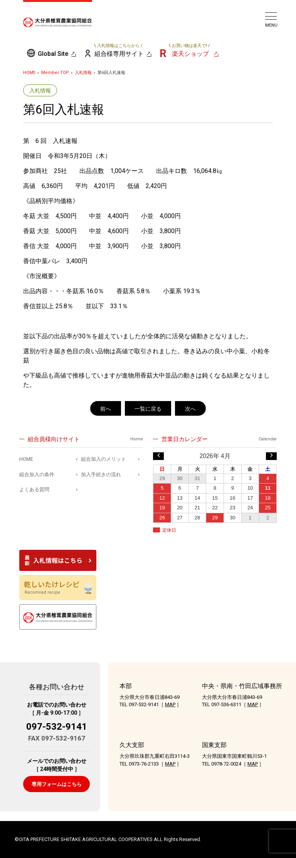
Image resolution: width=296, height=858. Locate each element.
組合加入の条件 (36, 474)
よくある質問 (34, 489)
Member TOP (55, 72)
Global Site (53, 53)
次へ (190, 409)
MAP (170, 704)
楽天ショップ (189, 50)
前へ (105, 409)
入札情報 (83, 72)
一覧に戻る (148, 409)
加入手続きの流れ (101, 474)
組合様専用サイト (118, 50)
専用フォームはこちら (57, 784)
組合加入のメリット (103, 459)
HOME (29, 72)
